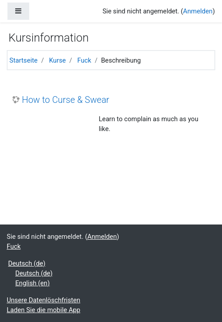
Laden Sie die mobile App (43, 310)
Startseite (23, 60)
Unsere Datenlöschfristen (43, 300)
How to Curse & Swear (65, 99)
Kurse (57, 60)
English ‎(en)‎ (32, 283)
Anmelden (198, 11)
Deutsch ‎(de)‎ (26, 263)
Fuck (84, 60)
